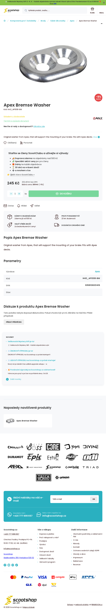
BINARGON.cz (97, 604)
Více (95, 137)
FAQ (41, 548)
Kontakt (76, 547)
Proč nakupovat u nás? (49, 537)
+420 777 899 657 (22, 515)
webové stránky (82, 604)
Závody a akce (79, 554)
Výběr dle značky (57, 21)
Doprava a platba (46, 534)
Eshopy (70, 604)
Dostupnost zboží (46, 551)
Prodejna (43, 541)
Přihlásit (94, 499)
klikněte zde (39, 126)
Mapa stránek (29, 607)
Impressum (78, 557)
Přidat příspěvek (14, 322)
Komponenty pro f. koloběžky (23, 21)
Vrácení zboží (45, 555)
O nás (75, 540)
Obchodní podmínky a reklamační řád (87, 535)
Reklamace (78, 561)
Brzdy (43, 21)
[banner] (11, 10)
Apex (72, 21)
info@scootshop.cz (54, 515)
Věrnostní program (47, 562)
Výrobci (42, 544)
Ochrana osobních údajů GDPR (86, 550)
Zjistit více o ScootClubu (21, 174)
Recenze (76, 564)
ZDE (55, 4)
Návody (76, 543)
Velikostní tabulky (46, 558)
